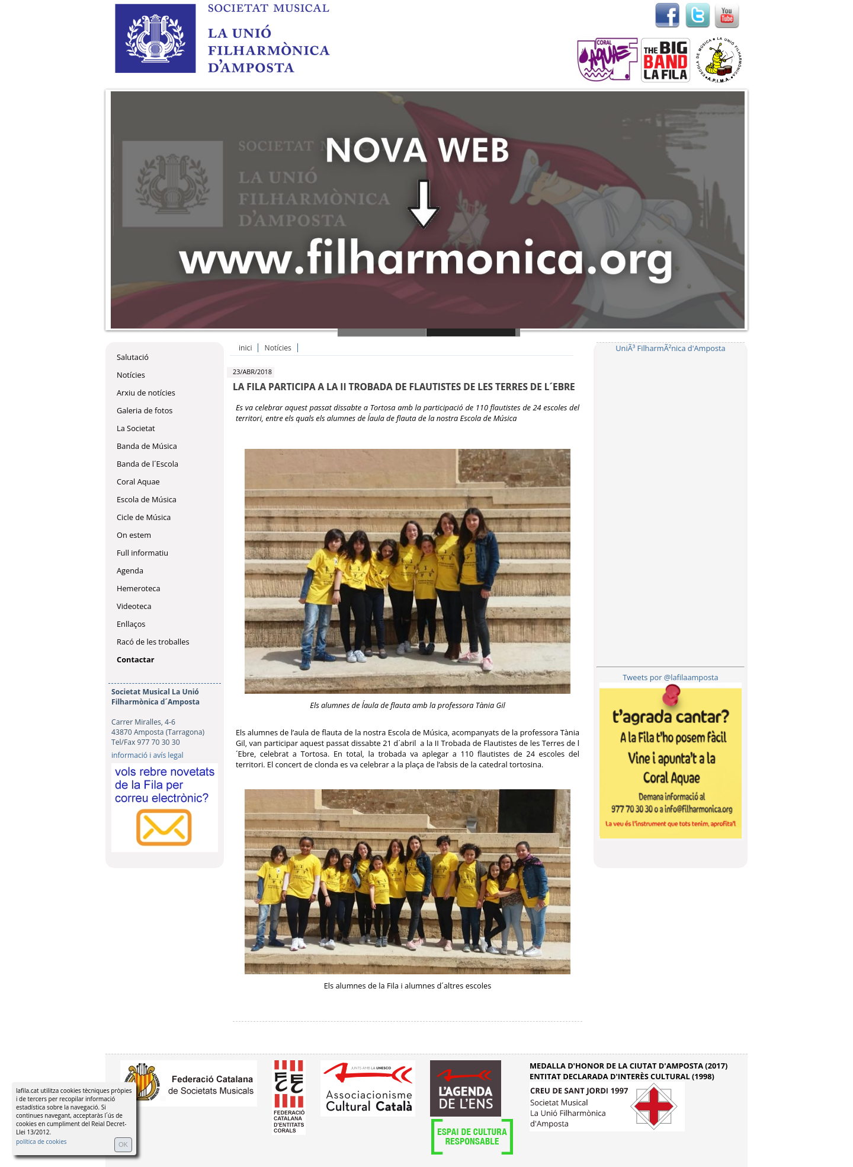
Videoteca (134, 606)
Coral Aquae (138, 481)
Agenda (130, 570)
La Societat (136, 428)
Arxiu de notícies (146, 392)
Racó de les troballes (153, 641)
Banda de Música (147, 446)
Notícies (131, 374)
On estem (134, 535)
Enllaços (131, 623)
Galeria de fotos (144, 410)
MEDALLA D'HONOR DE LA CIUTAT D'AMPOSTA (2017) (628, 1065)
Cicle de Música (144, 517)
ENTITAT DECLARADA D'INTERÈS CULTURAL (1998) (622, 1076)
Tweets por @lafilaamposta (670, 677)
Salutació (133, 357)
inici (245, 347)
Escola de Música (147, 499)
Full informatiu (142, 552)
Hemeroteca (139, 588)
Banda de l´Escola (147, 463)
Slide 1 (384, 332)
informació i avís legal (147, 755)
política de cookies (41, 1141)
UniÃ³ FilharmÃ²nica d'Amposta (670, 348)
